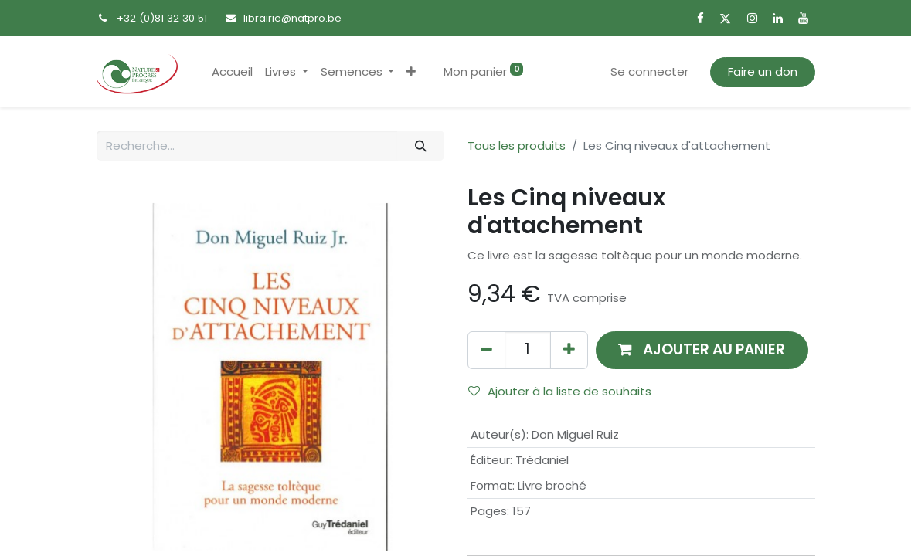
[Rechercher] (420, 146)
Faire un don (762, 71)
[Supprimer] (486, 350)
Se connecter (649, 71)
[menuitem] (232, 72)
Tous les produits (516, 145)
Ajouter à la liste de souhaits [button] (559, 391)
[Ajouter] (569, 350)
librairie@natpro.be (292, 18)
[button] (411, 72)
